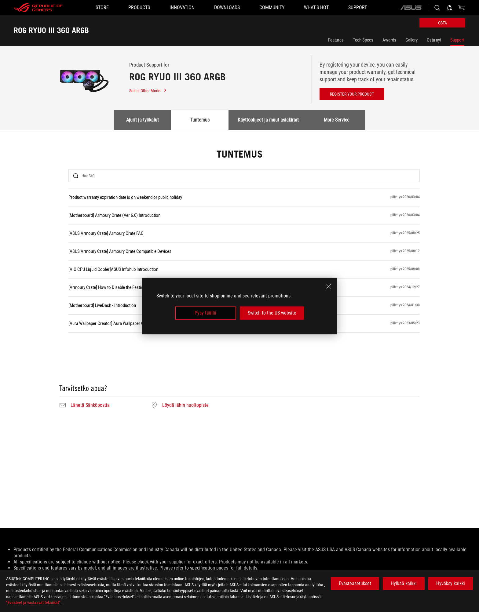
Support (457, 40)
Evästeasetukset (355, 583)
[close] (328, 286)
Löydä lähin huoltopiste (185, 405)
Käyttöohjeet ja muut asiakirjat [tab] (268, 120)
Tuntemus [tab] (200, 120)
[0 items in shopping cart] (461, 7)
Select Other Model (148, 90)
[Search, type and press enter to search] (437, 8)
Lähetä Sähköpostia (90, 405)
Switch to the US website (272, 313)
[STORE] (102, 7)
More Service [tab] (336, 120)
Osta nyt (434, 40)
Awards (389, 40)
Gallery (411, 40)
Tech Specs (363, 40)
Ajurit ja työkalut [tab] (142, 120)
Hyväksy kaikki (450, 583)
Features (336, 40)
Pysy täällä (205, 313)
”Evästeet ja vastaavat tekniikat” (33, 602)
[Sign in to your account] (449, 7)
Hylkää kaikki (404, 583)
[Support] (357, 7)
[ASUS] (411, 8)
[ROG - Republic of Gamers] (38, 7)
